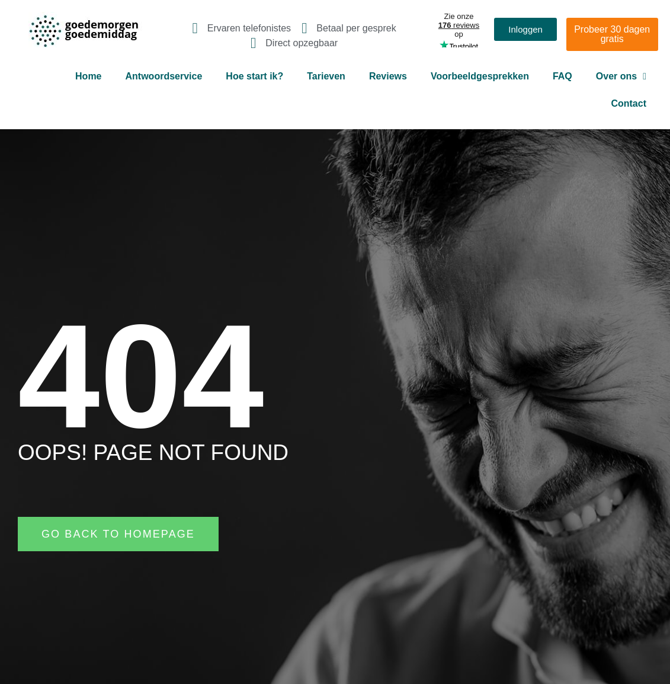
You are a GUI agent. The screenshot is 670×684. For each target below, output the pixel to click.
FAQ (562, 76)
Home (88, 76)
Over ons (621, 76)
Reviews (388, 76)
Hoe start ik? (254, 76)
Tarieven (326, 76)
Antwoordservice (164, 76)
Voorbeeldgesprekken (480, 76)
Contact (628, 103)
